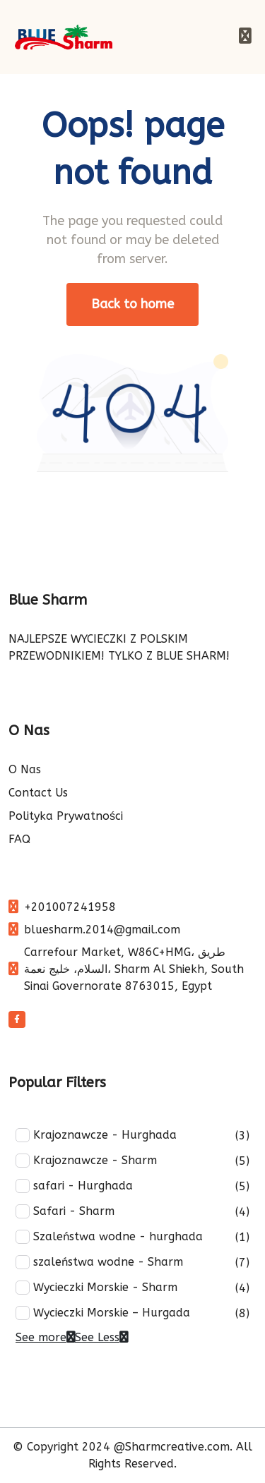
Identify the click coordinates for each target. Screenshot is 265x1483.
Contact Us (38, 792)
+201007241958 (70, 907)
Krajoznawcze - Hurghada (96, 1135)
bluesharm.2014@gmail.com (102, 929)
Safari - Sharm (65, 1211)
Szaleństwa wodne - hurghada (109, 1237)
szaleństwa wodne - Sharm (99, 1262)
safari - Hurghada (74, 1186)
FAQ (19, 839)
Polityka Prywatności (65, 816)
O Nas (24, 769)
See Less (101, 1337)
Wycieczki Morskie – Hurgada (103, 1313)
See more (45, 1337)
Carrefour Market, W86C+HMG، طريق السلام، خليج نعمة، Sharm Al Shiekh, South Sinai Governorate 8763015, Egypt (134, 969)
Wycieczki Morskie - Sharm (96, 1288)
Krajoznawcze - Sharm (86, 1161)
